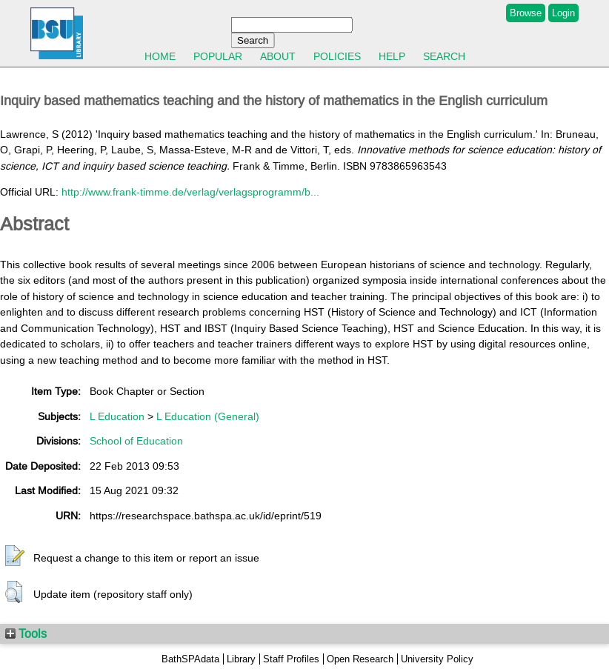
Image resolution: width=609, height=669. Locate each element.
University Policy (437, 659)
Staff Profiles (291, 659)
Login (563, 13)
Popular (217, 56)
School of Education (136, 441)
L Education (117, 416)
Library (241, 659)
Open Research (360, 659)
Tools (26, 633)
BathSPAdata (190, 659)
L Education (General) (207, 416)
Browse (526, 13)
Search (444, 56)
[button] (14, 556)
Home (160, 56)
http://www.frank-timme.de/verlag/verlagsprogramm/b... (190, 192)
